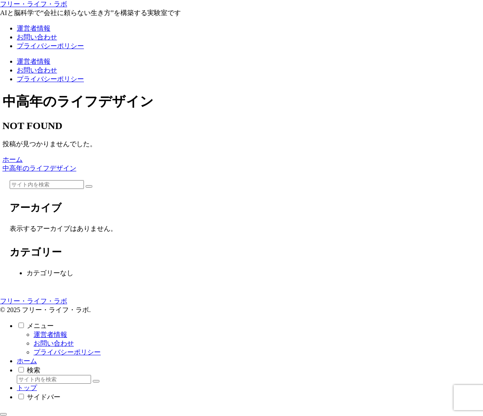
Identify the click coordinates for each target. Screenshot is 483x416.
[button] (89, 186)
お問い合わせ (54, 343)
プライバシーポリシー (67, 352)
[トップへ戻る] (3, 414)
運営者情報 (50, 334)
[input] (47, 184)
